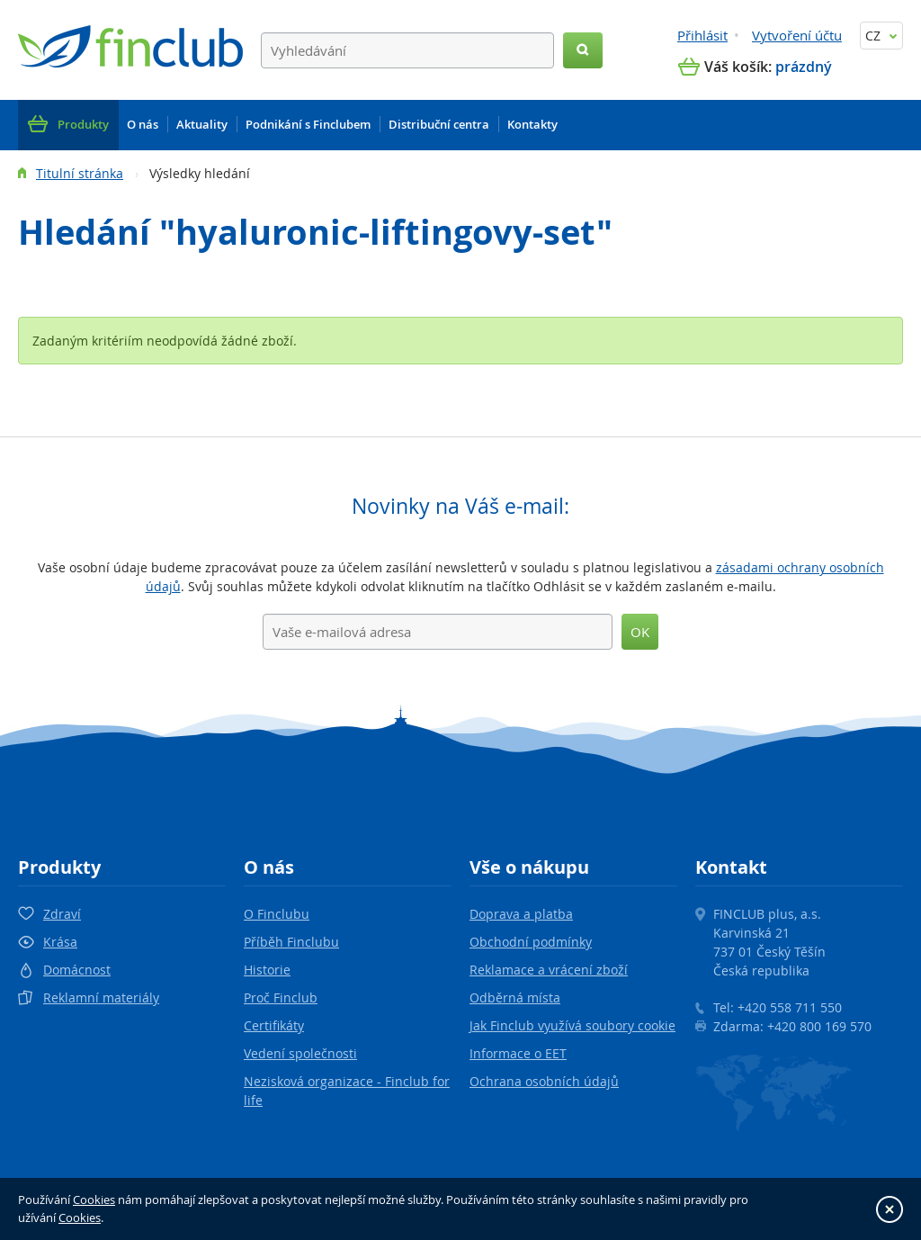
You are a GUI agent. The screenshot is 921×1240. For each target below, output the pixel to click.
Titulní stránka (79, 173)
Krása (60, 941)
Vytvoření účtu (797, 35)
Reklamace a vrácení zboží (548, 969)
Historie (267, 969)
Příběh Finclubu (291, 941)
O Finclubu (276, 913)
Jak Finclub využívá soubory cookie (572, 1025)
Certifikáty (274, 1025)
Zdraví (62, 913)
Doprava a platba (521, 913)
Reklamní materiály (101, 997)
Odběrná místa (514, 997)
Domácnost (77, 969)
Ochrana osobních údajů (544, 1081)
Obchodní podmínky (530, 941)
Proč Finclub (280, 997)
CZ (881, 35)
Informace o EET (518, 1053)
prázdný (803, 66)
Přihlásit (702, 35)
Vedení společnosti (300, 1053)
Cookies (94, 1199)
